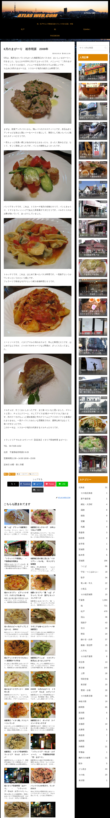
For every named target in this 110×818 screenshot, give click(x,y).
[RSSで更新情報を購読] (60, 800)
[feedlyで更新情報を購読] (55, 800)
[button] (66, 484)
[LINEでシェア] (54, 484)
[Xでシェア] (9, 484)
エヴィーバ (34, 474)
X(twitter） (93, 811)
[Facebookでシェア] (20, 484)
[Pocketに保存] (43, 484)
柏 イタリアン (22, 474)
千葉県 (12, 474)
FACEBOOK (103, 811)
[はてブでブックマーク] (32, 484)
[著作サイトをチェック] (50, 800)
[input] (93, 47)
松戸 (82, 811)
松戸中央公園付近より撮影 (75, 815)
